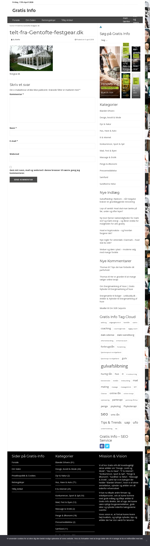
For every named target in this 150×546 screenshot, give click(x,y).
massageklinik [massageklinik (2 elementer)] (126, 387)
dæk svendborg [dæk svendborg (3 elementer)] (125, 335)
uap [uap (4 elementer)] (127, 422)
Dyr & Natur (105, 124)
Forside (16, 20)
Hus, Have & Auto (109, 87)
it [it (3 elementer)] (122, 374)
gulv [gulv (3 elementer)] (124, 358)
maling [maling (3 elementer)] (105, 386)
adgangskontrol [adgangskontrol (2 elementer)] (115, 323)
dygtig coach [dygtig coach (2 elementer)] (132, 329)
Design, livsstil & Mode (110, 117)
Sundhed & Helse (108, 183)
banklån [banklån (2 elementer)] (127, 323)
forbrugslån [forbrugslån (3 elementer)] (107, 346)
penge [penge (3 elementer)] (104, 406)
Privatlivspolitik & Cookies (24, 475)
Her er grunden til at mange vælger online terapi (118, 278)
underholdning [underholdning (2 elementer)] (106, 429)
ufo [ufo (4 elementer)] (135, 422)
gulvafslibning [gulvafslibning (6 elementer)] (114, 366)
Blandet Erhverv (126, 44)
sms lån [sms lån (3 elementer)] (115, 414)
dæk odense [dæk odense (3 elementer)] (107, 335)
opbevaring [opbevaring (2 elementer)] (105, 400)
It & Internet (126, 76)
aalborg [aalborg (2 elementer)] (103, 323)
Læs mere (81, 542)
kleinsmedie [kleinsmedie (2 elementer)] (105, 381)
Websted (14, 154)
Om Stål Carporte (118, 308)
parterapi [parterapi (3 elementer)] (117, 399)
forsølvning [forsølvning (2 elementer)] (121, 347)
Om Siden (31, 20)
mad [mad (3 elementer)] (135, 380)
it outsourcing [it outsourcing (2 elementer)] (131, 374)
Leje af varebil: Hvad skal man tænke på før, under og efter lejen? (118, 210)
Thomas (103, 267)
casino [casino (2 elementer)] (135, 323)
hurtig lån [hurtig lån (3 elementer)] (106, 374)
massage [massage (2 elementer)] (115, 387)
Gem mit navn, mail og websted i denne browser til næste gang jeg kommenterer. (45, 171)
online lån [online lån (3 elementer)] (115, 393)
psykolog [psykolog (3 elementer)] (116, 406)
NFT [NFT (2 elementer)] (135, 387)
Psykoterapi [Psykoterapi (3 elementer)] (130, 406)
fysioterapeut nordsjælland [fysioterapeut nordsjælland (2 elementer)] (111, 352)
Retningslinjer (48, 20)
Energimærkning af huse (121, 289)
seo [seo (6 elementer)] (104, 414)
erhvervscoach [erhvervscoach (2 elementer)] (121, 341)
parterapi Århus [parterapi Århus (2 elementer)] (131, 400)
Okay (68, 542)
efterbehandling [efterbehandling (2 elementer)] (107, 341)
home (12, 26)
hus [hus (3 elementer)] (117, 374)
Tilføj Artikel (67, 20)
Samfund (104, 177)
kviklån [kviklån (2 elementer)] (115, 381)
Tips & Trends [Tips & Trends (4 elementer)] (111, 422)
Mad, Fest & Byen (108, 150)
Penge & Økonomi (108, 164)
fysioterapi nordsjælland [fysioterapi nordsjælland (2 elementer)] (110, 359)
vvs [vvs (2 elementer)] (116, 429)
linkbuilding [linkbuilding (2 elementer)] (125, 381)
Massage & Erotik (108, 157)
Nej (73, 542)
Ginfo (17, 39)
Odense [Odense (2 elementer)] (104, 394)
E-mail (14, 141)
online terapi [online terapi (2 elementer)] (129, 394)
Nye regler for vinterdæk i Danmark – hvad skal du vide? (138, 59)
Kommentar (17, 94)
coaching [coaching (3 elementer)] (106, 328)
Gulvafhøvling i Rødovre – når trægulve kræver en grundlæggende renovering (114, 69)
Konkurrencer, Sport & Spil (112, 144)
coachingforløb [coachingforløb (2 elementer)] (119, 329)
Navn (13, 128)
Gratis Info (24, 10)
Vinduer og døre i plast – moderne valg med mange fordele (118, 251)
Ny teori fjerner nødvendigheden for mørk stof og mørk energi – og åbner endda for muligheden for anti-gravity (119, 221)
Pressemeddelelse (108, 170)
